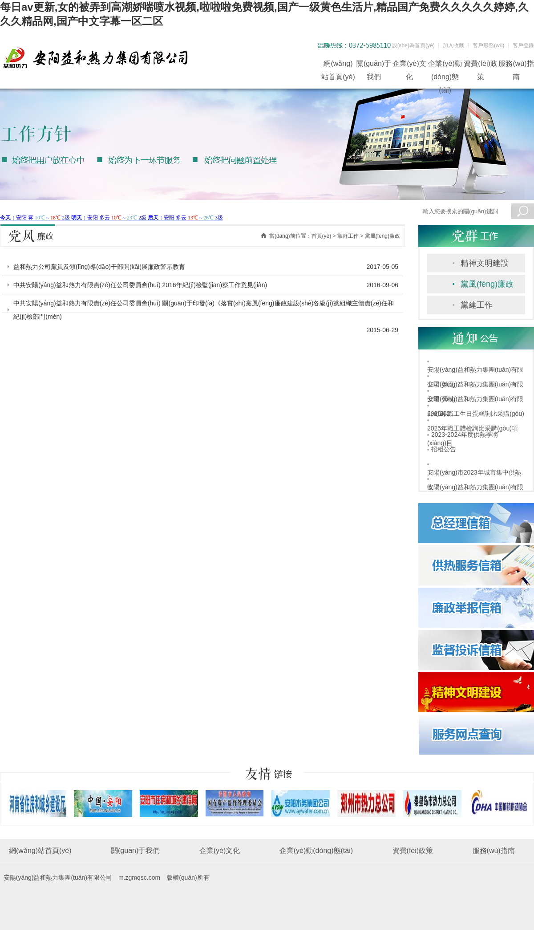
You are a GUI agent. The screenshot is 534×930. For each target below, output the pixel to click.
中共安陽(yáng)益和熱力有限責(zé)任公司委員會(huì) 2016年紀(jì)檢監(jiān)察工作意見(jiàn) (140, 284)
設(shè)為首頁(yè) (413, 45)
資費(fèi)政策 (481, 65)
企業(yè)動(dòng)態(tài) (445, 65)
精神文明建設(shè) (485, 265)
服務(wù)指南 (516, 65)
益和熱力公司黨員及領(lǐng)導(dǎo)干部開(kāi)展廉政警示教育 (99, 266)
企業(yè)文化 (409, 65)
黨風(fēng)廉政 (487, 284)
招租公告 (443, 449)
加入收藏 (453, 45)
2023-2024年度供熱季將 (464, 434)
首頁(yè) (322, 236)
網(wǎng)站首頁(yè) (338, 65)
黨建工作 (477, 305)
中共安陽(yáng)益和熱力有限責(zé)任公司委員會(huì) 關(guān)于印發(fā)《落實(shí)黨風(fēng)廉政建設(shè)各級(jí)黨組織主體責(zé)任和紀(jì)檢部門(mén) (203, 310)
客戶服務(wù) (488, 45)
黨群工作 (348, 236)
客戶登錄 (523, 45)
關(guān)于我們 (373, 65)
